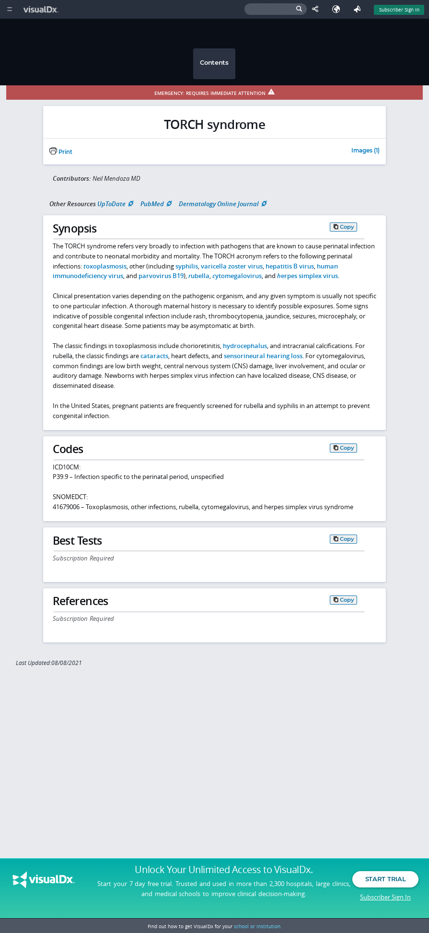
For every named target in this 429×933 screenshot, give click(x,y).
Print (60, 152)
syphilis (186, 266)
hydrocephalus (245, 345)
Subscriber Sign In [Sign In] (399, 9)
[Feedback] (359, 9)
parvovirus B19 (161, 275)
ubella (198, 275)
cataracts (154, 355)
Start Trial (385, 879)
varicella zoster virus (232, 266)
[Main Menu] (9, 9)
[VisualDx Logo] (42, 9)
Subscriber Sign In (385, 897)
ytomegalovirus (237, 275)
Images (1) (365, 151)
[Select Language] (338, 9)
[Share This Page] (317, 9)
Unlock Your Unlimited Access (224, 870)
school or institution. (258, 926)
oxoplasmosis (105, 266)
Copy (347, 226)
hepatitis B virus (290, 266)
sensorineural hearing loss (263, 355)
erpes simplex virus (307, 275)
